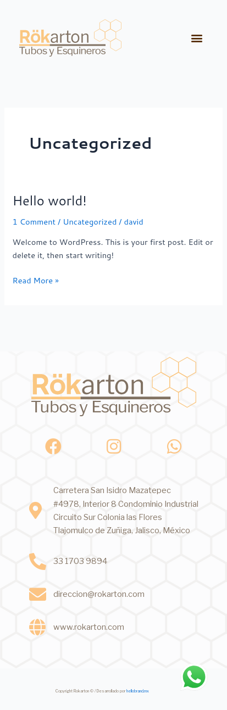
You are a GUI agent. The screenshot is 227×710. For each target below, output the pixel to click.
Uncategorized (90, 221)
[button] (197, 38)
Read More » (35, 280)
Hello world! (49, 200)
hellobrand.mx (137, 691)
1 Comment (34, 221)
